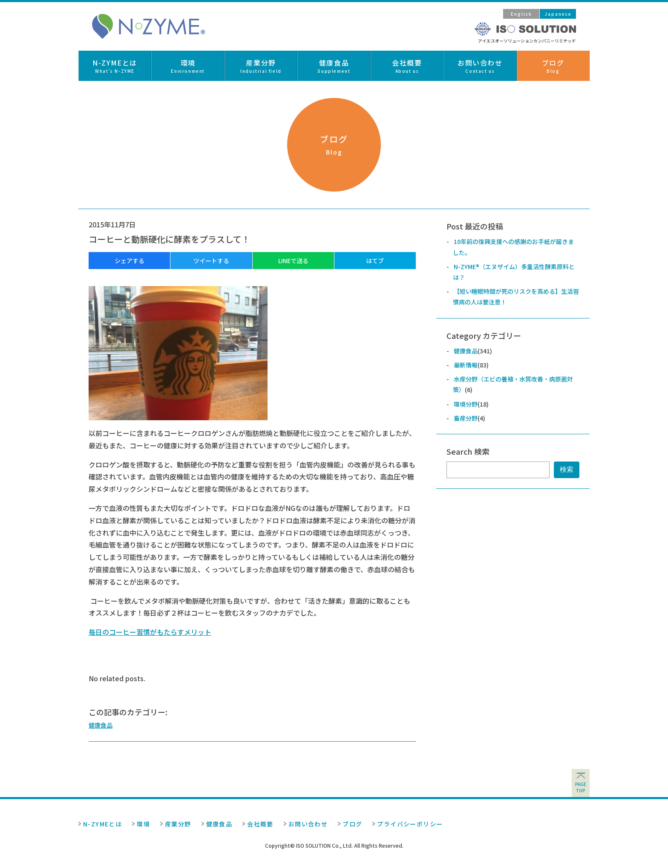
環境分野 (466, 404)
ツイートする (211, 260)
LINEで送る (293, 260)
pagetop (580, 787)
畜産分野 (466, 418)
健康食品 (100, 725)
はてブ (375, 260)
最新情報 (466, 365)
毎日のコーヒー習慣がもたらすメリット (150, 632)
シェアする (129, 260)
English (521, 14)
